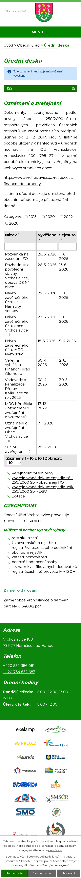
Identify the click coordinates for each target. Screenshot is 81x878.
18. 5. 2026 (47, 341)
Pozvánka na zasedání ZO (17, 256)
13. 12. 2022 (42, 406)
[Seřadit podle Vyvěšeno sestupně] (40, 239)
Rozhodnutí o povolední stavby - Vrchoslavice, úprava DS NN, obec (18, 276)
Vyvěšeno (47, 235)
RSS (40, 88)
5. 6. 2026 (67, 341)
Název (11, 235)
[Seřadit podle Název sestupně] (19, 235)
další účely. (55, 850)
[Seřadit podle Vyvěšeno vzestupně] (40, 238)
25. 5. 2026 (47, 293)
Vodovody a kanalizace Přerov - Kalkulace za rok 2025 (16, 389)
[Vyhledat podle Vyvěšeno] (47, 246)
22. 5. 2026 (47, 317)
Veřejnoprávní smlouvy (32, 473)
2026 (13, 223)
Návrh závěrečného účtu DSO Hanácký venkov (16, 302)
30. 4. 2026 (42, 362)
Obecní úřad (28, 45)
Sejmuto (67, 235)
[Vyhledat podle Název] (20, 246)
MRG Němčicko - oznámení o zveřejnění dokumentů (19, 410)
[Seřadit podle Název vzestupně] (19, 233)
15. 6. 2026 (63, 295)
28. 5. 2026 (47, 254)
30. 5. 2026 (63, 382)
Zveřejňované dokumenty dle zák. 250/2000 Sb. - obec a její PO (42, 480)
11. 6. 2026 (63, 256)
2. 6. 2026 (63, 362)
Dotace (18, 496)
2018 (32, 217)
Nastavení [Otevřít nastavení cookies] (68, 873)
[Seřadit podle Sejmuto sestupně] (61, 239)
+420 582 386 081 (18, 665)
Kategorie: (13, 216)
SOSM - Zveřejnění (18, 449)
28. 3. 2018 (47, 447)
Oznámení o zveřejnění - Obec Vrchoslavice (16, 432)
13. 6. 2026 (63, 267)
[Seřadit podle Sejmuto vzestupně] (61, 238)
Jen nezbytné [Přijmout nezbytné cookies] (42, 873)
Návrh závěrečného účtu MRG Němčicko (18, 347)
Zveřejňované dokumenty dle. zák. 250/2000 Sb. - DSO (43, 489)
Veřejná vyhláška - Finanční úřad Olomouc (17, 367)
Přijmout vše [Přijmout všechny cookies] (14, 873)
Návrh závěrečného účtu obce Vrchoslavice (16, 326)
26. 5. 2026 (47, 265)
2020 (50, 217)
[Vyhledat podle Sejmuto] (68, 246)
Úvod (8, 45)
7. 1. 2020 (46, 423)
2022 (68, 217)
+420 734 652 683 (19, 672)
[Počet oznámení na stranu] (14, 462)
